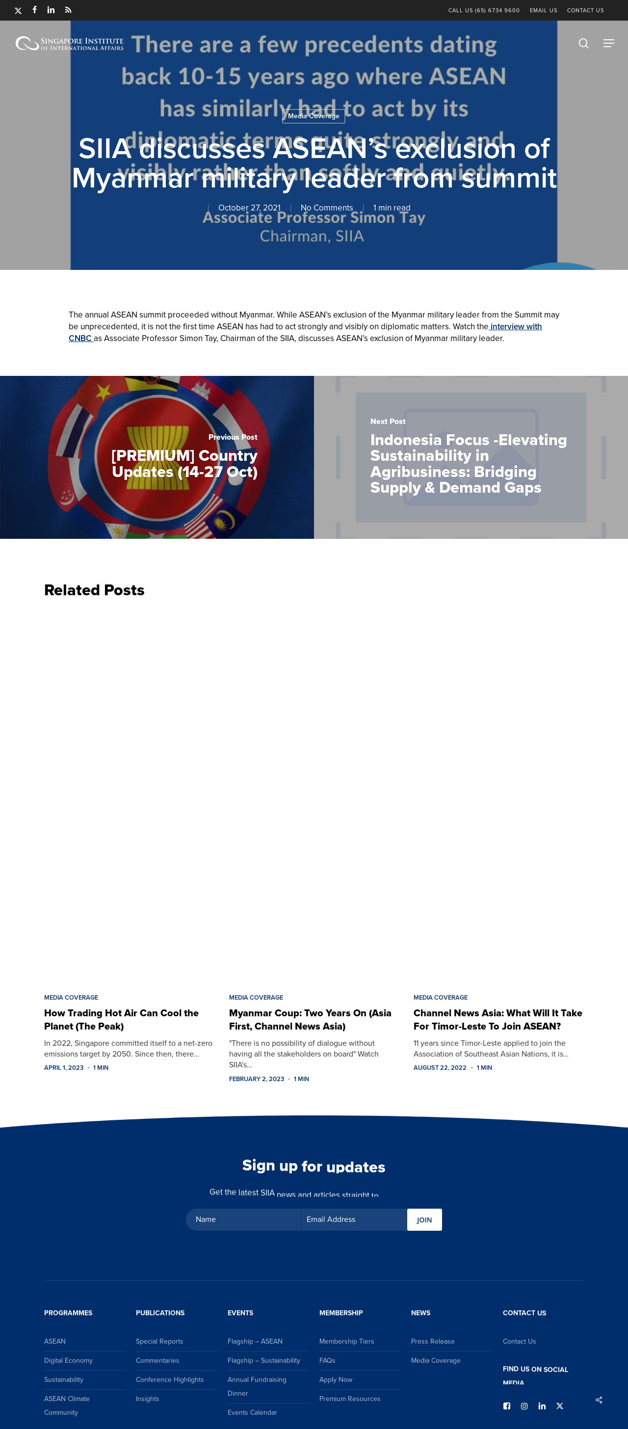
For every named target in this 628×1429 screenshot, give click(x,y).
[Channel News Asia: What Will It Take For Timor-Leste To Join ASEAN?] (499, 793)
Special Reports (159, 1341)
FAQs (327, 1360)
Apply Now (335, 1380)
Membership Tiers (346, 1341)
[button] (608, 43)
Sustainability (63, 1380)
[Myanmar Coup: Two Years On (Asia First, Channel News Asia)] (314, 793)
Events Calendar (252, 1412)
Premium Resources (350, 1399)
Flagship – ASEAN (255, 1341)
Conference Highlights (170, 1380)
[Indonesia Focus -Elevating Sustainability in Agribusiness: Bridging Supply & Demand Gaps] (471, 457)
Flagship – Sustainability (264, 1360)
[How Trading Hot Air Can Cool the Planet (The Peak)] (129, 793)
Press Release (433, 1341)
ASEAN (55, 1341)
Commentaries (158, 1360)
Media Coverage (314, 116)
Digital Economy (68, 1360)
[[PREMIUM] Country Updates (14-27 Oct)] (157, 457)
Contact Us (519, 1341)
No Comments (327, 208)
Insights (147, 1399)
